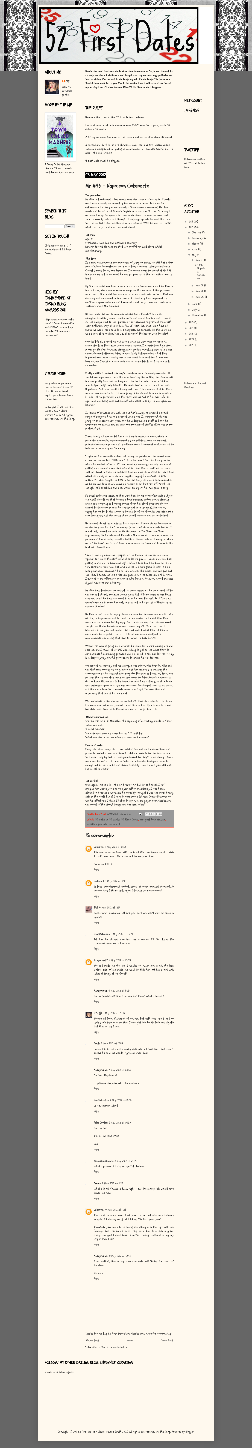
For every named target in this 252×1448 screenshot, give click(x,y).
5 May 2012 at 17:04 (112, 1043)
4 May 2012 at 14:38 (114, 1013)
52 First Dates (129, 820)
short (116, 824)
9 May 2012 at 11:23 (112, 1183)
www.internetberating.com (59, 1372)
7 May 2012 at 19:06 (120, 1100)
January (197, 232)
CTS (96, 1013)
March (196, 244)
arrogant (145, 820)
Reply (96, 869)
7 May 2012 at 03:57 (120, 1070)
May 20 (199, 291)
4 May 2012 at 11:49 (115, 881)
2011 (191, 222)
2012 (191, 227)
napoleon (92, 824)
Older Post (167, 1340)
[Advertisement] (56, 191)
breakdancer (158, 820)
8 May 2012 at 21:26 (125, 1161)
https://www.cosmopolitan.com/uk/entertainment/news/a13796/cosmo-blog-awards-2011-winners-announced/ (60, 327)
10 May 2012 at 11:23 (115, 1210)
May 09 (199, 285)
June (195, 304)
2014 (191, 328)
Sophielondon (101, 1100)
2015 (192, 334)
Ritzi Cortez (100, 1123)
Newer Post (92, 1340)
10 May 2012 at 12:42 (120, 1256)
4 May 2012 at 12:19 (109, 908)
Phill (96, 908)
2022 (192, 339)
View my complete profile (67, 91)
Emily (97, 1043)
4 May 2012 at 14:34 (119, 991)
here (53, 246)
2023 (192, 345)
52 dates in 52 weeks (107, 820)
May (194, 255)
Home (130, 1340)
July (195, 310)
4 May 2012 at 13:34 (122, 934)
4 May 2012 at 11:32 (115, 847)
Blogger (190, 1432)
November (198, 315)
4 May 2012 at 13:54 (120, 960)
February (198, 238)
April (195, 249)
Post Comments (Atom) (114, 1347)
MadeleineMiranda (103, 1161)
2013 (191, 322)
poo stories (105, 824)
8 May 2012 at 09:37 (120, 1123)
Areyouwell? (101, 960)
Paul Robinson (102, 934)
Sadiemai (99, 881)
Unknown (99, 847)
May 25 (200, 297)
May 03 (199, 260)
